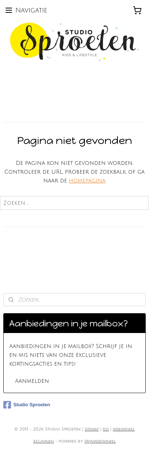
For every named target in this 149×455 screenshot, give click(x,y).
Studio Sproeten (26, 404)
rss (106, 429)
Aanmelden (32, 381)
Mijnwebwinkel (100, 441)
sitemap (92, 429)
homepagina (87, 181)
